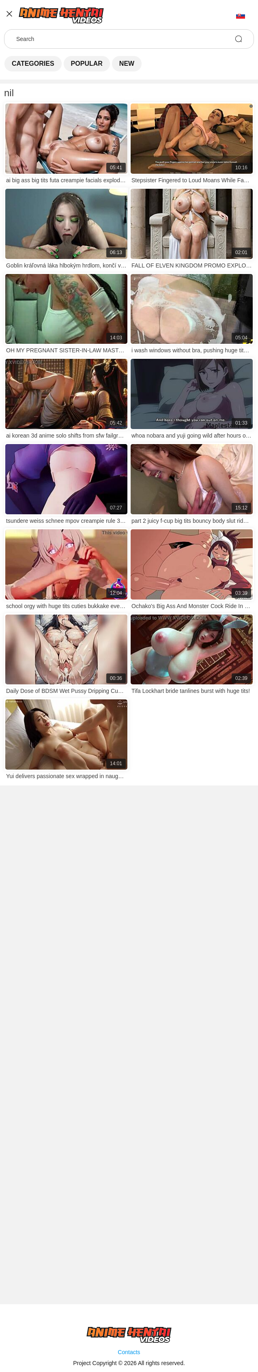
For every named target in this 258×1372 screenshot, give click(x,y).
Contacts (129, 1352)
